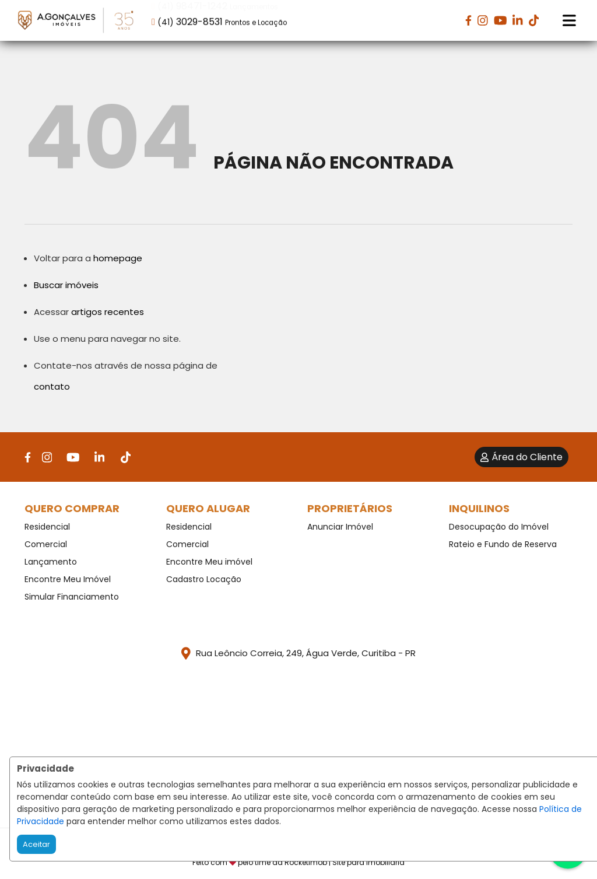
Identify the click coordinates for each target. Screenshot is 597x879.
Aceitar (36, 844)
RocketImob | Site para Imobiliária (345, 862)
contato (52, 386)
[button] (226, 19)
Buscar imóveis (66, 285)
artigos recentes (107, 312)
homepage (117, 258)
